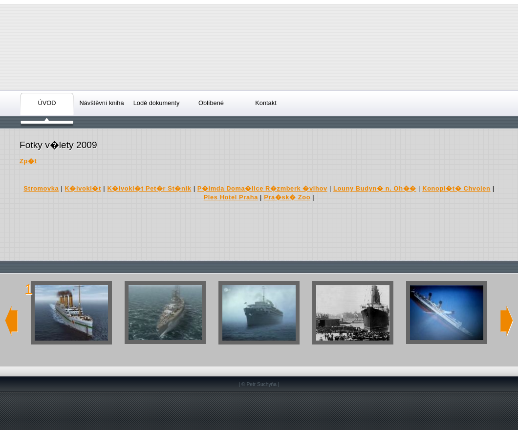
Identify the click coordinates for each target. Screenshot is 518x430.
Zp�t (28, 161)
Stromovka (41, 188)
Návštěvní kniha (101, 103)
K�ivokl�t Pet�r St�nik (149, 188)
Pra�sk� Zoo (287, 197)
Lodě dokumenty (156, 103)
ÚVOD (47, 103)
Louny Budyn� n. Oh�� (374, 188)
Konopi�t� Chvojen (456, 188)
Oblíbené (211, 103)
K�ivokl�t (83, 188)
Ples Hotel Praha (231, 197)
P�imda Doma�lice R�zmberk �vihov (262, 188)
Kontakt (265, 103)
